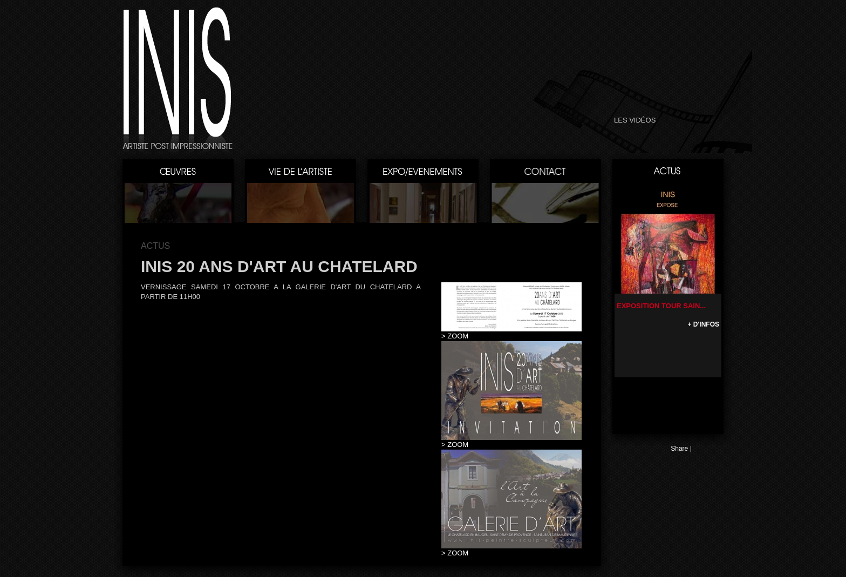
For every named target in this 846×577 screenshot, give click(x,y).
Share (679, 448)
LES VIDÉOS (635, 120)
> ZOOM (454, 336)
